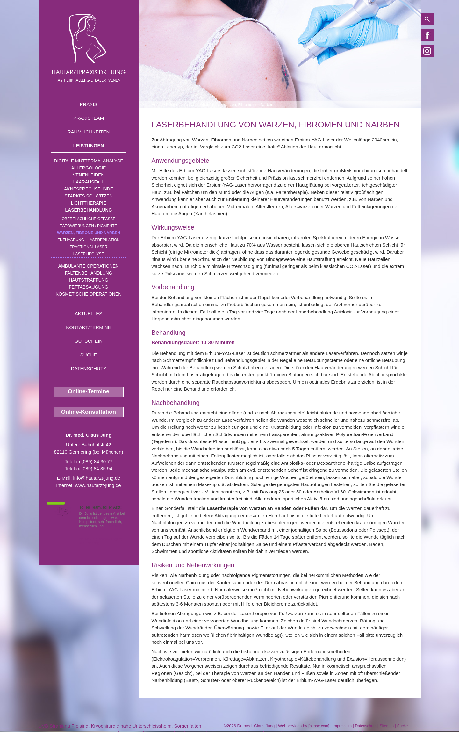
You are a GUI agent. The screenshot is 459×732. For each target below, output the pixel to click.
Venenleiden (88, 174)
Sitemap (387, 726)
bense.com (319, 726)
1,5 (62, 511)
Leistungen (88, 145)
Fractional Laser (88, 247)
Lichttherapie (88, 202)
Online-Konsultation (88, 412)
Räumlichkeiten (89, 131)
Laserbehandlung (88, 209)
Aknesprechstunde (88, 188)
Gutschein (89, 341)
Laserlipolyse (88, 254)
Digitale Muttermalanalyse (88, 160)
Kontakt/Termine (88, 327)
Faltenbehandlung (88, 273)
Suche (88, 354)
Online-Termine (89, 391)
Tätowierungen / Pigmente (88, 226)
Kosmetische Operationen (89, 294)
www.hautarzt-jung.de (98, 485)
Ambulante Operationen (88, 266)
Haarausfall (88, 181)
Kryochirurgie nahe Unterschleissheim (131, 725)
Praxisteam (88, 118)
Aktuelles (89, 313)
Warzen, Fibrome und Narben (88, 233)
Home (157, 105)
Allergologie (88, 167)
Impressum (342, 726)
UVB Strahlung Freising (64, 725)
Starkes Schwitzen (88, 195)
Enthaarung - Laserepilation (88, 240)
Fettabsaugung (88, 287)
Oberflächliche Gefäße (89, 219)
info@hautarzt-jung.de (96, 478)
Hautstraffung (88, 280)
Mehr (113, 526)
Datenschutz (88, 368)
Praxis (88, 104)
